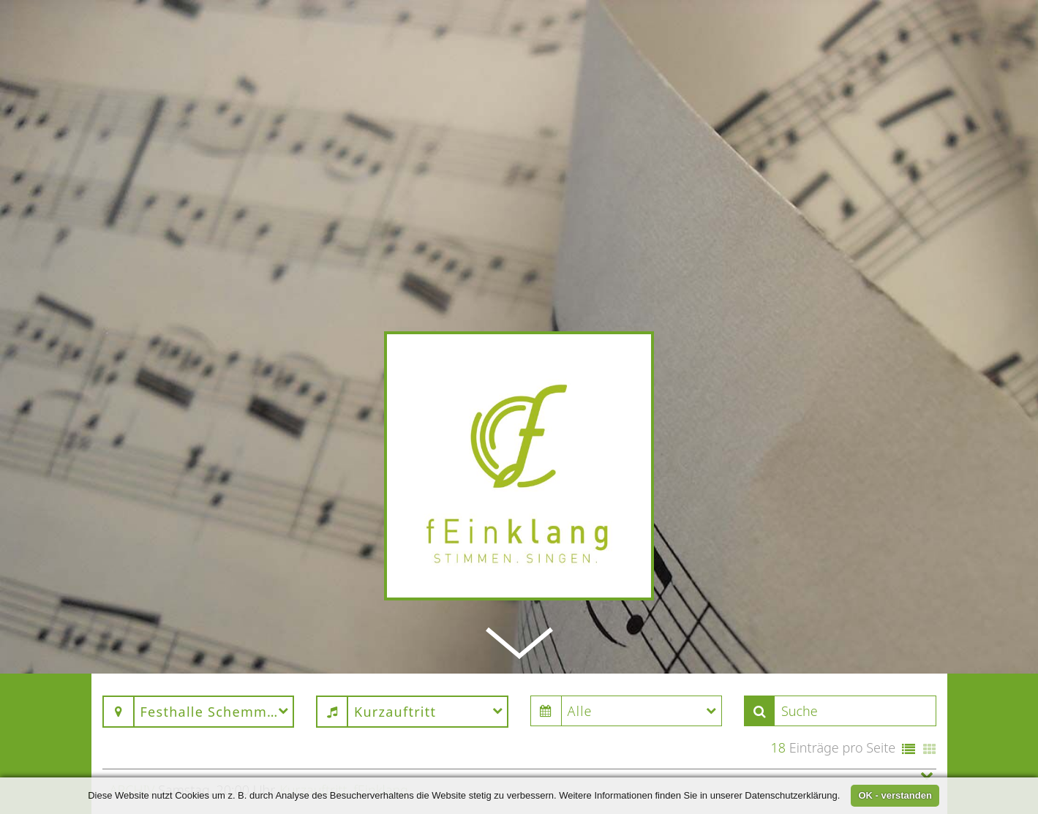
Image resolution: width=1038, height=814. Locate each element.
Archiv (132, 751)
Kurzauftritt (313, 751)
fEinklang (380, 751)
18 (778, 708)
